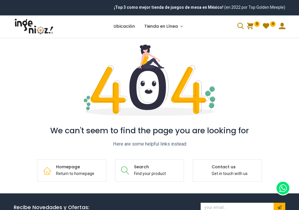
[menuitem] (124, 26)
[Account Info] (282, 26)
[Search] (240, 26)
